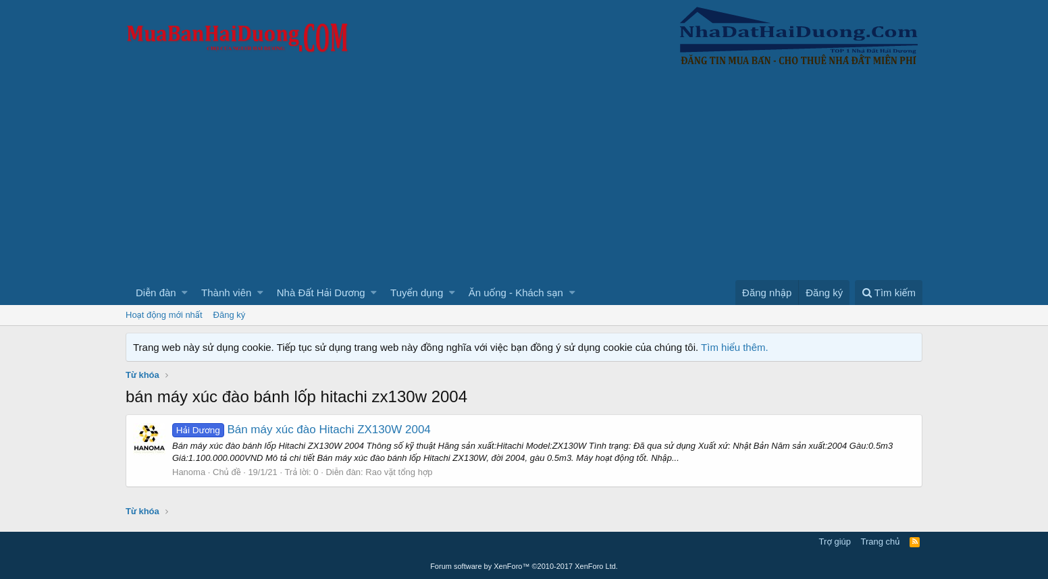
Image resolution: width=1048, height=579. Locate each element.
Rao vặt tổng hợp (398, 472)
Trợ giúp (835, 541)
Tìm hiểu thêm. (734, 347)
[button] (184, 292)
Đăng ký (229, 315)
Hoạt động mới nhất (164, 315)
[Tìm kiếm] (888, 292)
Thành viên (226, 292)
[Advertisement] (524, 178)
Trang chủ (880, 541)
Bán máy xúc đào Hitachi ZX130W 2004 (301, 429)
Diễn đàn (156, 292)
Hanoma (188, 472)
